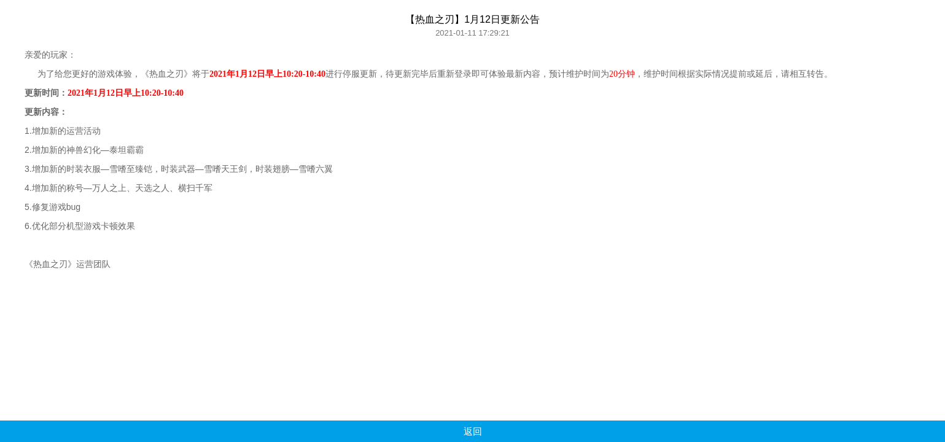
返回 (473, 431)
